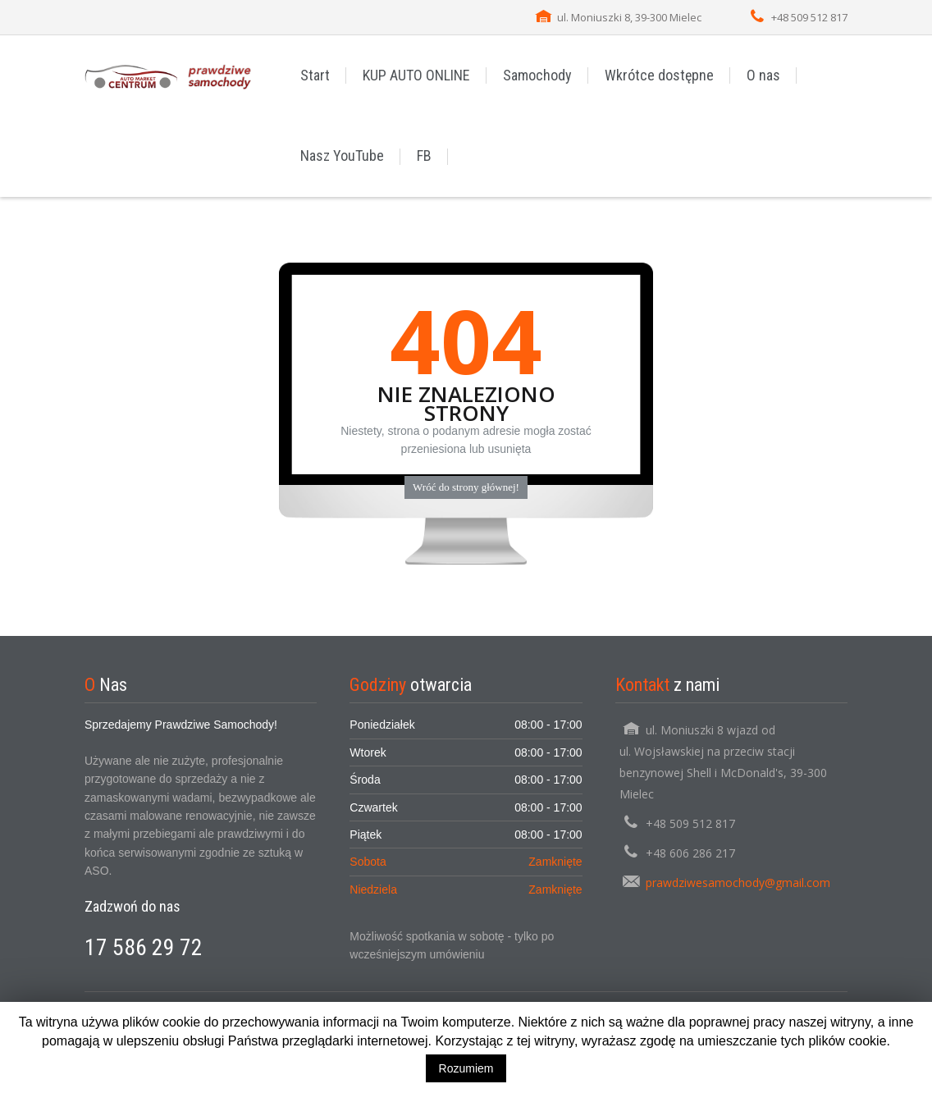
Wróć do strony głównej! (466, 487)
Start (315, 75)
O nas (763, 75)
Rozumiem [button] (466, 1068)
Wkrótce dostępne (659, 75)
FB (424, 155)
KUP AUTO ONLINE (416, 75)
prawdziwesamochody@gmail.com (738, 882)
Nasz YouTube (342, 155)
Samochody (537, 75)
